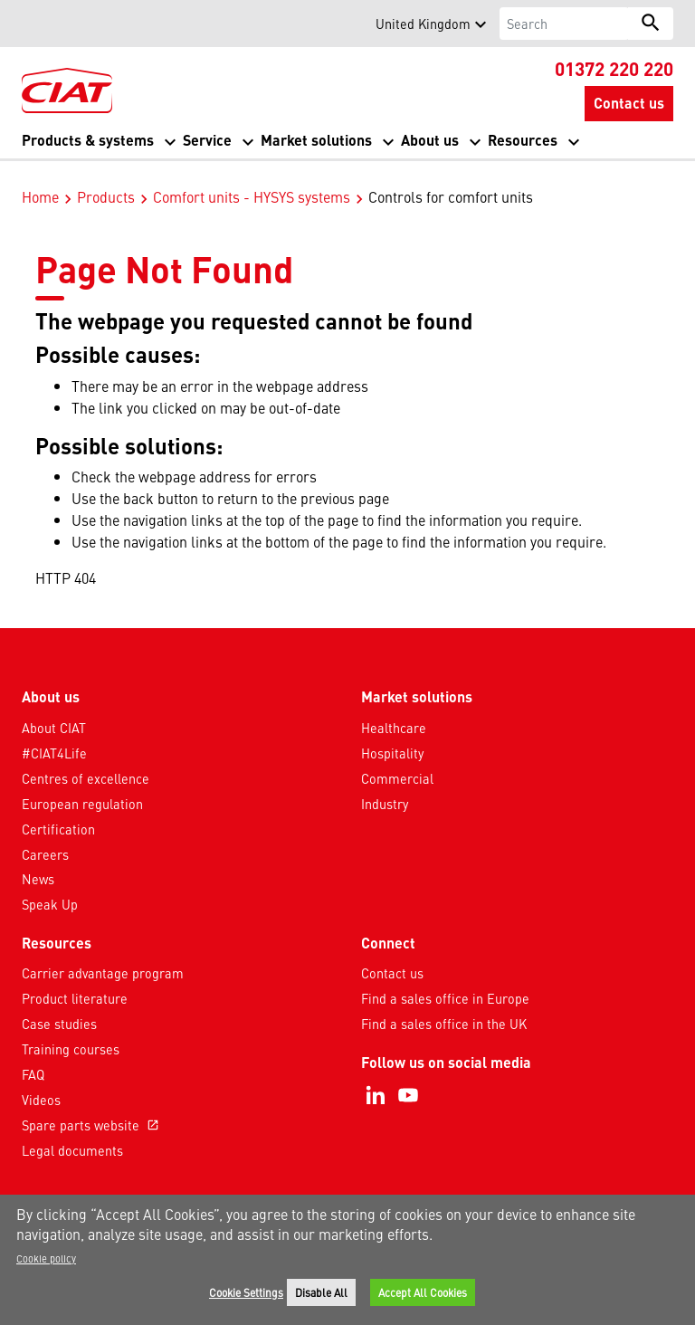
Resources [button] (522, 139)
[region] (347, 1260)
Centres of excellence (85, 759)
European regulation (82, 785)
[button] (32, 23)
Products (106, 177)
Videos (41, 1081)
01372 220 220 (614, 67)
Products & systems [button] (88, 139)
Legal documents (72, 1131)
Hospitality (392, 734)
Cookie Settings (246, 1292)
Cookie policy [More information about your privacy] (46, 1258)
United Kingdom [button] (423, 23)
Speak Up (50, 885)
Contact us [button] (629, 102)
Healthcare (393, 709)
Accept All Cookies (422, 1292)
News (38, 860)
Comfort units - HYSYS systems (251, 177)
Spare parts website (92, 1106)
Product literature (75, 979)
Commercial (397, 759)
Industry (384, 785)
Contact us (392, 954)
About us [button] (430, 139)
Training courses (70, 1030)
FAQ (33, 1055)
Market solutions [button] (316, 139)
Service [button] (207, 139)
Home (40, 177)
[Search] (564, 23)
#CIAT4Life (54, 734)
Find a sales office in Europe (445, 979)
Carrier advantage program (103, 954)
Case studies (59, 1005)
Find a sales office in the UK (444, 1005)
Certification (58, 810)
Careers (45, 835)
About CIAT (54, 709)
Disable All (321, 1292)
